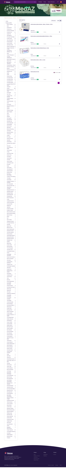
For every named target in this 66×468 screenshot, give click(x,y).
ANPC (61, 464)
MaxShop (45, 455)
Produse (40, 1)
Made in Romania (51, 1)
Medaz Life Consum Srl (17, 7)
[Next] (60, 82)
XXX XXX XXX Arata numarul (24, 10)
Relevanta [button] (53, 20)
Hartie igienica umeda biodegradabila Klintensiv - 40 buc (42, 35)
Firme (45, 1)
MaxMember (46, 454)
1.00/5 (59, 72)
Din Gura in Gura (36, 458)
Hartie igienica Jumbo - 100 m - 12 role (39, 59)
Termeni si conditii (51, 464)
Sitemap (56, 464)
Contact (54, 454)
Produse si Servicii (37, 455)
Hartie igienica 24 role (35, 71)
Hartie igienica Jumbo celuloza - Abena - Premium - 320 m (43, 23)
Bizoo (8, 464)
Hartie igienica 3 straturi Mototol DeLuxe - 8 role (41, 47)
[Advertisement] (40, 92)
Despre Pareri (36, 459)
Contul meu (36, 456)
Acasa (7, 20)
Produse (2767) (9, 22)
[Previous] (56, 82)
